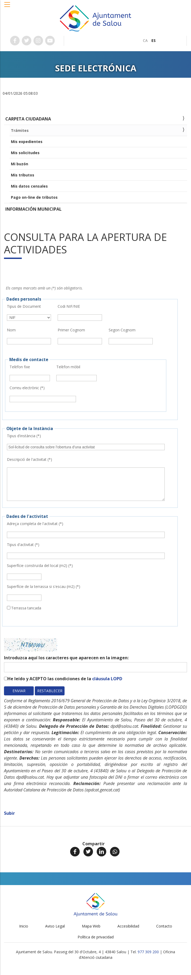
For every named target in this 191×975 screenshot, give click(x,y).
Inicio (23, 926)
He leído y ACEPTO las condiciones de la (64, 679)
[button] (7, 7)
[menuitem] (145, 40)
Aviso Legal (55, 926)
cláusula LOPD (107, 679)
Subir (9, 813)
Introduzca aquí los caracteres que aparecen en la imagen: (66, 658)
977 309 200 (148, 951)
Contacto (164, 926)
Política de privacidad (96, 936)
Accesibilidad (128, 926)
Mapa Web (91, 926)
